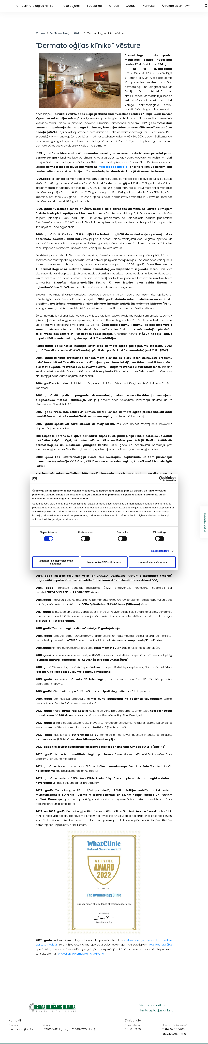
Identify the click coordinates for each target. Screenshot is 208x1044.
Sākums (40, 33)
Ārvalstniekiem (172, 6)
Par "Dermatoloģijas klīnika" (35, 6)
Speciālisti (94, 6)
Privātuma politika (151, 1005)
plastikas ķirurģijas (160, 944)
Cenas (130, 6)
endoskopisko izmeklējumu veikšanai (81, 954)
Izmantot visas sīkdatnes (152, 562)
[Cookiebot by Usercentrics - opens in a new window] (161, 478)
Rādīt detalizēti (160, 550)
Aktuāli (114, 6)
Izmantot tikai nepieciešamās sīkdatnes (56, 562)
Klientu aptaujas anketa (156, 1010)
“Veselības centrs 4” (113, 167)
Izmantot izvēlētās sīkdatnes (104, 562)
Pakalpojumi (71, 6)
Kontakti (149, 6)
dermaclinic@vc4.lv (21, 1029)
